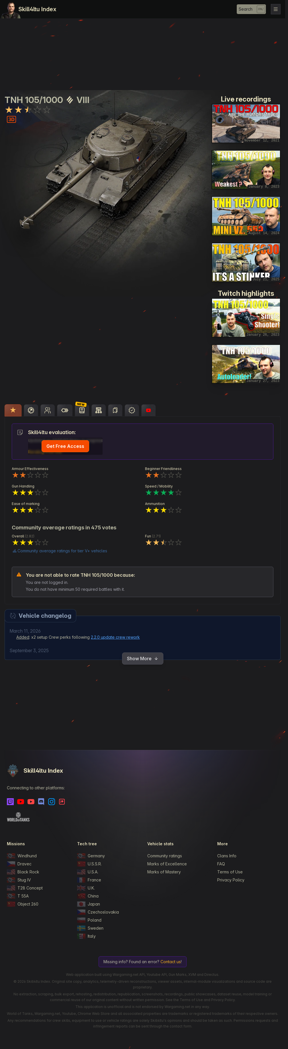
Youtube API (156, 974)
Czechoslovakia (98, 912)
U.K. (86, 888)
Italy (86, 936)
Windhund (22, 855)
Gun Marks (178, 974)
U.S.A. (87, 872)
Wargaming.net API (129, 974)
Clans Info (226, 855)
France (89, 880)
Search (245, 9)
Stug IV (19, 880)
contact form (180, 1026)
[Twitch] (10, 801)
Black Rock (23, 872)
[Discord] (41, 801)
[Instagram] (51, 801)
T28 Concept (25, 888)
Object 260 (22, 904)
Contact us (170, 961)
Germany (91, 855)
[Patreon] (61, 801)
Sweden (90, 928)
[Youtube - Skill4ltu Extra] (31, 801)
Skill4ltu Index (37, 9)
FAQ (221, 863)
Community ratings (164, 855)
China (88, 896)
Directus (211, 974)
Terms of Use (230, 871)
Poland (89, 920)
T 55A (18, 896)
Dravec (19, 864)
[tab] (13, 410)
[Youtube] (20, 801)
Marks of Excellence (167, 863)
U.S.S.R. (89, 864)
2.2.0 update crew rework (115, 637)
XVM (192, 974)
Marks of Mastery (164, 871)
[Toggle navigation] (276, 9)
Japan (88, 904)
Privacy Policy (230, 879)
